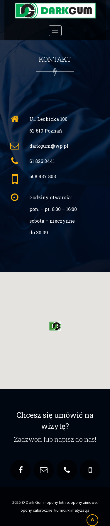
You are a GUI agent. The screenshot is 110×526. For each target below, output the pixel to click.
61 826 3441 (42, 161)
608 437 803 (42, 176)
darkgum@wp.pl (48, 146)
